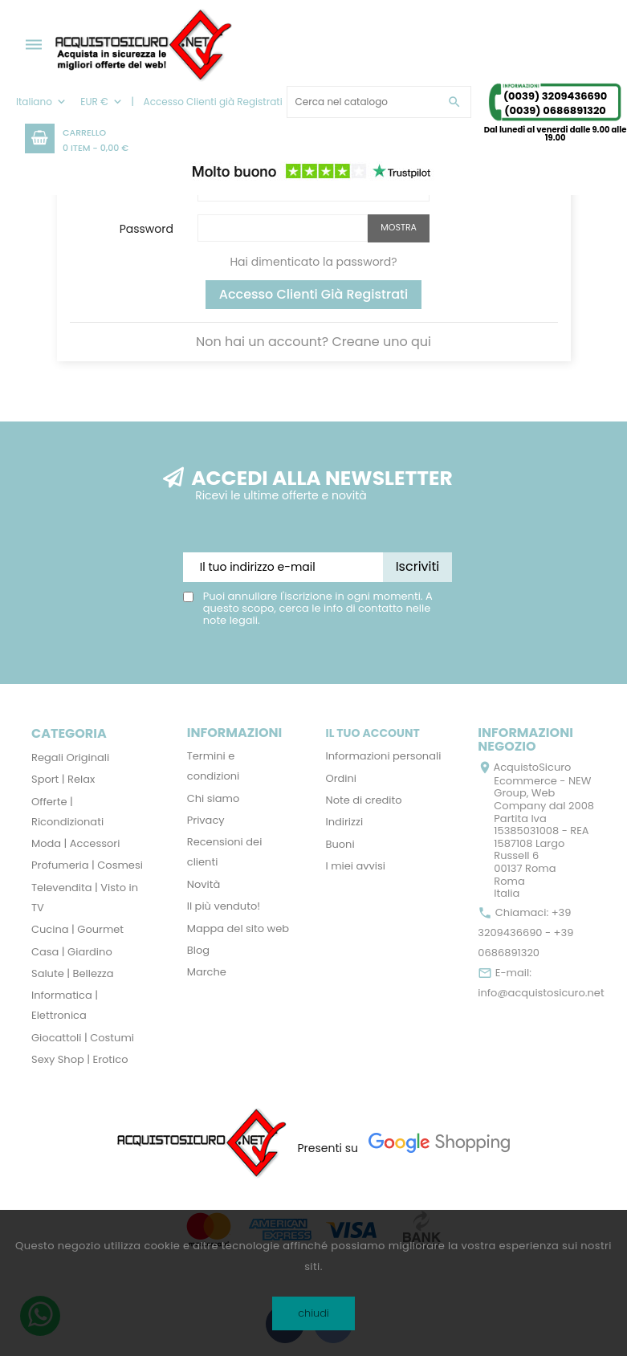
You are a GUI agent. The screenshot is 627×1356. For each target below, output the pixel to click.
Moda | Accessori (75, 843)
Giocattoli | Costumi (82, 1037)
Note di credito (364, 800)
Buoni (340, 844)
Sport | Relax (63, 779)
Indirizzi (345, 821)
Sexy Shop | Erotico (79, 1059)
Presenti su (327, 1148)
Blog (198, 950)
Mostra (399, 227)
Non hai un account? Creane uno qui (313, 341)
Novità (203, 884)
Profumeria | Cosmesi (87, 865)
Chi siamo (213, 798)
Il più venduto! (223, 906)
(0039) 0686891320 (555, 110)
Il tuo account (373, 733)
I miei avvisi (356, 865)
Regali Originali (70, 757)
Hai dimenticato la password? (313, 262)
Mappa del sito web (238, 928)
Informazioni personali (384, 756)
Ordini (341, 778)
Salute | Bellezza (72, 973)
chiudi (313, 1313)
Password (146, 228)
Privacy (206, 820)
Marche (206, 971)
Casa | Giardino (71, 951)
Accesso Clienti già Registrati (313, 294)
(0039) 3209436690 (555, 96)
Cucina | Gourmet (77, 929)
